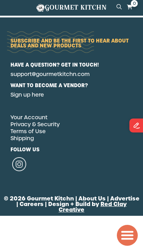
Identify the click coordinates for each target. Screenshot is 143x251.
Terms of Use (28, 131)
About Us (92, 198)
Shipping (22, 138)
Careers (32, 204)
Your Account (28, 117)
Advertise (125, 198)
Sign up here (27, 94)
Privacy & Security (35, 124)
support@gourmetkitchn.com (50, 74)
